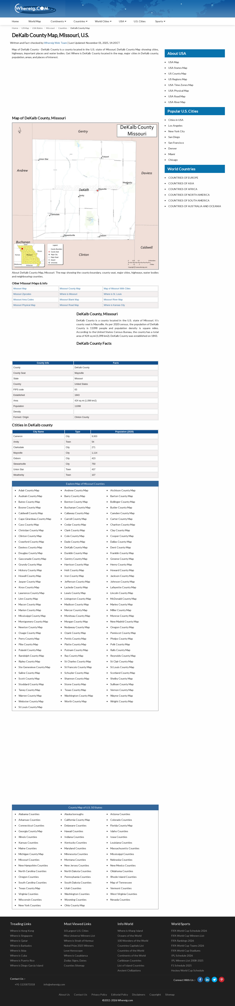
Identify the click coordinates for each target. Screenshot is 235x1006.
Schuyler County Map (76, 672)
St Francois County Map (78, 667)
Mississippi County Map (32, 615)
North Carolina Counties (32, 871)
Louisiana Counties (121, 842)
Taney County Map (29, 689)
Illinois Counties (28, 836)
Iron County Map (74, 575)
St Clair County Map (121, 661)
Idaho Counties (119, 831)
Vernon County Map (121, 689)
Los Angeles (175, 125)
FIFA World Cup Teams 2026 (187, 945)
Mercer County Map (75, 610)
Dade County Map (74, 541)
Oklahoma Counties (121, 871)
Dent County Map (120, 547)
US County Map (177, 73)
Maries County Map (121, 604)
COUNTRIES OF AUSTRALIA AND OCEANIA (194, 206)
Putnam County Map (76, 650)
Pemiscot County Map (123, 632)
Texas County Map (75, 689)
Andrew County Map (76, 490)
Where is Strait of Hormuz (78, 940)
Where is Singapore (21, 935)
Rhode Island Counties (123, 876)
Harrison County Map (76, 564)
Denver (172, 148)
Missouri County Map (70, 288)
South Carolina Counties (33, 882)
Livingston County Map (77, 598)
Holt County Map (74, 570)
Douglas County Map (31, 553)
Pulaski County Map (30, 650)
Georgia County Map (30, 831)
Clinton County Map (30, 535)
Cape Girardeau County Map (35, 518)
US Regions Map (177, 79)
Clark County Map (74, 530)
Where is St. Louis (113, 294)
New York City (176, 131)
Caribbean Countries (129, 960)
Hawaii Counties (73, 831)
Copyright (155, 994)
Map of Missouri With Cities (117, 288)
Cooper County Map (122, 535)
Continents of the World (132, 955)
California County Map (77, 819)
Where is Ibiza (18, 950)
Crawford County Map (31, 541)
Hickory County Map (30, 570)
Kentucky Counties (75, 842)
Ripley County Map (29, 661)
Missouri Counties (29, 859)
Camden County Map (122, 513)
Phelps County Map (121, 638)
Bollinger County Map (122, 501)
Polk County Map (120, 644)
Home (15, 21)
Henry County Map (121, 564)
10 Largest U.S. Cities (76, 930)
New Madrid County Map (124, 621)
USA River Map (176, 102)
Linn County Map (28, 598)
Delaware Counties (75, 825)
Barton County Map (121, 496)
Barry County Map (74, 496)
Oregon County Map (122, 627)
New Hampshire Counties (33, 865)
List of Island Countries (131, 965)
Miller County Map (120, 610)
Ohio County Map (74, 905)
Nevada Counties (120, 899)
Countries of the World (131, 950)
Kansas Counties (28, 842)
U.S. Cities (140, 21)
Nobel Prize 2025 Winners (79, 945)
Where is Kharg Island (130, 930)
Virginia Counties (28, 893)
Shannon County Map (76, 678)
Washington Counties (77, 893)
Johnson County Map (122, 581)
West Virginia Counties (123, 893)
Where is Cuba (18, 955)
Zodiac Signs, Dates (75, 960)
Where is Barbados (21, 945)
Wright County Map (121, 701)
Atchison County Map (122, 490)
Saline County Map (29, 672)
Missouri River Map (113, 299)
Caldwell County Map (31, 513)
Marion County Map (30, 610)
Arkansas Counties (29, 819)
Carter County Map (121, 518)
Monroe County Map (122, 615)
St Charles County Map (77, 661)
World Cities (102, 21)
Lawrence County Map (31, 593)
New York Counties (30, 905)
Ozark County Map (75, 632)
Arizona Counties (120, 814)
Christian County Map (31, 530)
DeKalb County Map (76, 547)
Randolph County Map (31, 655)
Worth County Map (75, 701)
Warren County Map (30, 695)
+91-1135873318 (25, 984)
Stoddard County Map (31, 684)
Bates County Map (29, 501)
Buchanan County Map (77, 507)
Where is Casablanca (76, 955)
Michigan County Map (31, 854)
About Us (64, 994)
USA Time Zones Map (180, 84)
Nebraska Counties (121, 859)
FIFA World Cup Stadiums (185, 950)
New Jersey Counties (76, 865)
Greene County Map (122, 558)
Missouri (50, 28)
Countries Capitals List (131, 945)
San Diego (174, 137)
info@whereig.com (54, 984)
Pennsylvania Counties (77, 876)
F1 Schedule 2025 (181, 965)
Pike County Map (28, 644)
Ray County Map (73, 655)
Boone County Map (30, 507)
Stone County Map (75, 684)
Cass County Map (29, 524)
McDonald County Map (123, 598)
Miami (171, 154)
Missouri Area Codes (23, 299)
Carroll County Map (75, 518)
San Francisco (176, 142)
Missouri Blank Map (69, 299)
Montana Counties (75, 859)
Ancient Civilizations (129, 970)
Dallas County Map (121, 541)
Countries (79, 21)
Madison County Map (76, 604)
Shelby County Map (121, 678)
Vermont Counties (121, 888)
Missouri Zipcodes (22, 294)
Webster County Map (31, 701)
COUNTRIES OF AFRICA (182, 189)
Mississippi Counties (122, 854)
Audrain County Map (30, 496)
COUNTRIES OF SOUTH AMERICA (188, 200)
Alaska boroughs (74, 814)
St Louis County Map (122, 667)
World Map (34, 21)
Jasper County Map (30, 581)
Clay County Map (120, 530)
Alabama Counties (29, 814)
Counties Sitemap (74, 965)
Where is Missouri (68, 294)
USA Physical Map (178, 90)
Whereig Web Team (55, 42)
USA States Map (177, 67)
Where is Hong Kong (22, 930)
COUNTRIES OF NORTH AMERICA (189, 194)
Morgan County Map (76, 621)
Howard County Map (122, 570)
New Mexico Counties (123, 865)
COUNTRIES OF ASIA (181, 183)
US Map (25, 28)
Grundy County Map (30, 564)
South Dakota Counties (77, 882)
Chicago (173, 159)
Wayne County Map (121, 695)
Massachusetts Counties (124, 848)
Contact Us (80, 994)
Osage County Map (30, 632)
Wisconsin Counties (30, 899)
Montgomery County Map (33, 621)
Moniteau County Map (77, 615)
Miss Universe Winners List (79, 935)
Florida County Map (121, 825)
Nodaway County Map (77, 627)
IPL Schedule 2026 (182, 955)
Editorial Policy (119, 994)
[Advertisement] (85, 87)
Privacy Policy (99, 994)
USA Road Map (176, 96)
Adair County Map (29, 490)
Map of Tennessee (121, 882)
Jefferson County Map (77, 581)
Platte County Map (75, 644)
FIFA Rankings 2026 (182, 940)
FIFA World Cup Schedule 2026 (189, 930)
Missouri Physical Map (24, 305)
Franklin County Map (122, 553)
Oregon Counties (29, 876)
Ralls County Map (120, 650)
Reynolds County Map (123, 655)
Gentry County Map (75, 558)
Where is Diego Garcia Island (26, 965)
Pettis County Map (75, 638)
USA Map (173, 62)
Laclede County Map (76, 587)
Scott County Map (29, 678)
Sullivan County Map (122, 684)
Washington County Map (78, 695)
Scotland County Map (122, 672)
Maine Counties (28, 848)
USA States (37, 28)
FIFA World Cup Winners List (187, 935)
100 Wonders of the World (133, 940)
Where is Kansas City (114, 305)
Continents (57, 21)
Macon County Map (30, 604)
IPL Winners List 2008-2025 (187, 960)
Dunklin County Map (76, 553)
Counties (62, 28)
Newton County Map (31, 627)
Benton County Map (76, 501)
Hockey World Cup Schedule (187, 970)
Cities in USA (175, 119)
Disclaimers (138, 994)
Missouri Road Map (69, 305)
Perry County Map (29, 638)
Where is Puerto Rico (22, 960)
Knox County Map (29, 587)
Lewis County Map (75, 593)
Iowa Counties (118, 836)
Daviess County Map (30, 547)
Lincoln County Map (121, 593)
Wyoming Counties (75, 899)
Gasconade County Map (32, 558)
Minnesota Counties (76, 854)
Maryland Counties (75, 848)
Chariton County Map (122, 524)
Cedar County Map (75, 524)
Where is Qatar (19, 940)
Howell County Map (30, 575)
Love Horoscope (73, 950)
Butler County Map (121, 507)
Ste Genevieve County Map (34, 667)
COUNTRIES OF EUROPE (183, 177)
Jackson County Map (122, 575)
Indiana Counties (74, 836)
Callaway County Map (76, 513)
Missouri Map (19, 288)
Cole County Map (74, 535)
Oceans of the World (130, 935)
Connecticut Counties (31, 825)
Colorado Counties (121, 819)
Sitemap (170, 994)
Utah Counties (72, 888)
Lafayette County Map (123, 587)
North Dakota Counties (77, 871)
